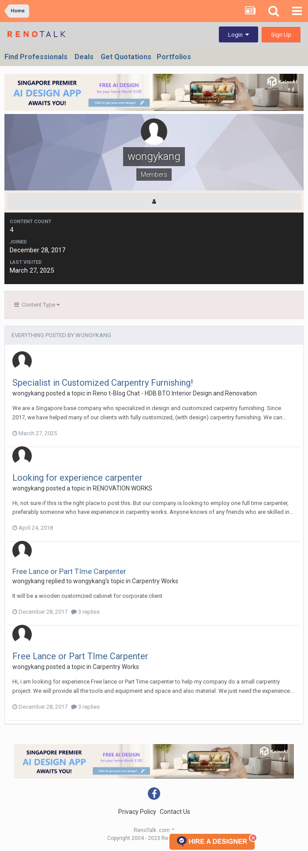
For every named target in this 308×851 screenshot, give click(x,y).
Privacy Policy (137, 811)
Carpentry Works (155, 581)
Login (238, 34)
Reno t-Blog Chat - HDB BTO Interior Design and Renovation (175, 393)
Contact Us (175, 811)
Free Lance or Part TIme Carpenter (69, 571)
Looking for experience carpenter (77, 477)
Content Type (37, 304)
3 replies (85, 611)
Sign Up (281, 34)
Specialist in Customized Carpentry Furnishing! (102, 382)
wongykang (28, 393)
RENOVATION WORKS (122, 488)
